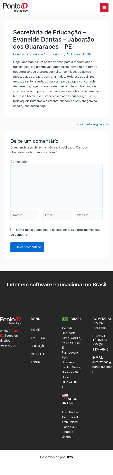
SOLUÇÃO (38, 346)
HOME (35, 330)
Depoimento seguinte (91, 124)
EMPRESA (38, 338)
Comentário (19, 162)
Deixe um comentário (28, 54)
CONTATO (38, 354)
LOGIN (35, 362)
